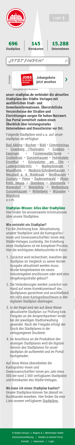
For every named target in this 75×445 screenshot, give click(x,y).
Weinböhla (36, 187)
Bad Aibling (14, 145)
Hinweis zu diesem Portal (50, 437)
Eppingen (12, 153)
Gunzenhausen (37, 157)
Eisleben (58, 149)
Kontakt (25, 441)
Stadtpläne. (51, 401)
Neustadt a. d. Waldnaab (25, 174)
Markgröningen (52, 166)
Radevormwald (45, 179)
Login (51, 441)
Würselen (59, 191)
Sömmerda (57, 183)
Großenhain (14, 157)
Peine (26, 179)
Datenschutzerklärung (23, 437)
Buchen (31, 145)
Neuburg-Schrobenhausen (47, 170)
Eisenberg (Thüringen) (27, 149)
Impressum (38, 441)
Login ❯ (59, 18)
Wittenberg (40, 191)
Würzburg (13, 195)
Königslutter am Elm (46, 162)
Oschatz (12, 179)
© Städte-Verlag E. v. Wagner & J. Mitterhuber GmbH (37, 433)
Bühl (43, 145)
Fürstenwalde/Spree (47, 153)
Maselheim (14, 170)
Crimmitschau (59, 145)
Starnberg (37, 183)
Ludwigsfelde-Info (19, 166)
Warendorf (13, 187)
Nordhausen (57, 174)
